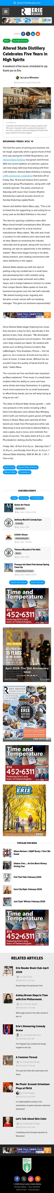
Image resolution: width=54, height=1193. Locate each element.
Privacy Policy (33, 1190)
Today (14, 498)
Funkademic (24, 472)
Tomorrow (24, 498)
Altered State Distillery (14, 160)
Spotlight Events (20, 41)
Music (6, 41)
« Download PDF (13, 739)
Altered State (10, 472)
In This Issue (45, 679)
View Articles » (41, 739)
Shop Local (9, 467)
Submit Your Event (18, 582)
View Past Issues (11, 679)
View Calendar (37, 582)
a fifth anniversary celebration (18, 176)
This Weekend (36, 498)
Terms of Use (21, 1190)
